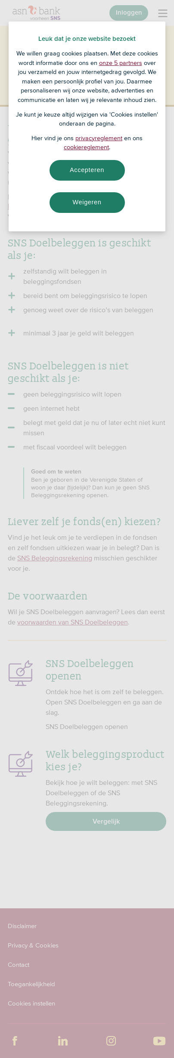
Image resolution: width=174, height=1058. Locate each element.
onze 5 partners (120, 62)
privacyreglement (98, 138)
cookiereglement (86, 147)
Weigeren (86, 202)
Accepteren (87, 169)
